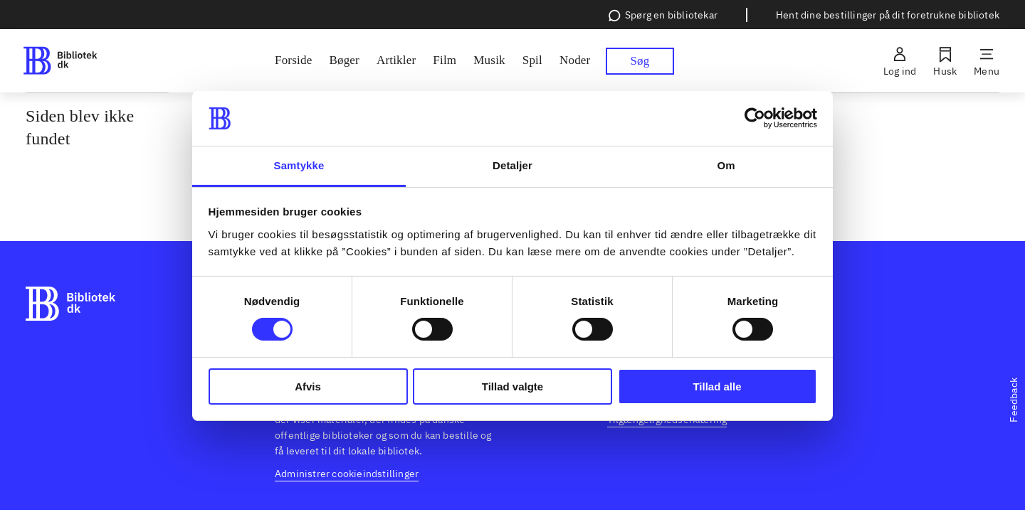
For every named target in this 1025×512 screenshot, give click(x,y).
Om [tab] (726, 165)
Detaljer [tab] (512, 165)
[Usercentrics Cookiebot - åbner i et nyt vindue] (755, 118)
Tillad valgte (512, 386)
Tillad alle (717, 386)
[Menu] (986, 61)
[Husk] (945, 61)
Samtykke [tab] (299, 165)
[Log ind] (899, 61)
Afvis (308, 386)
